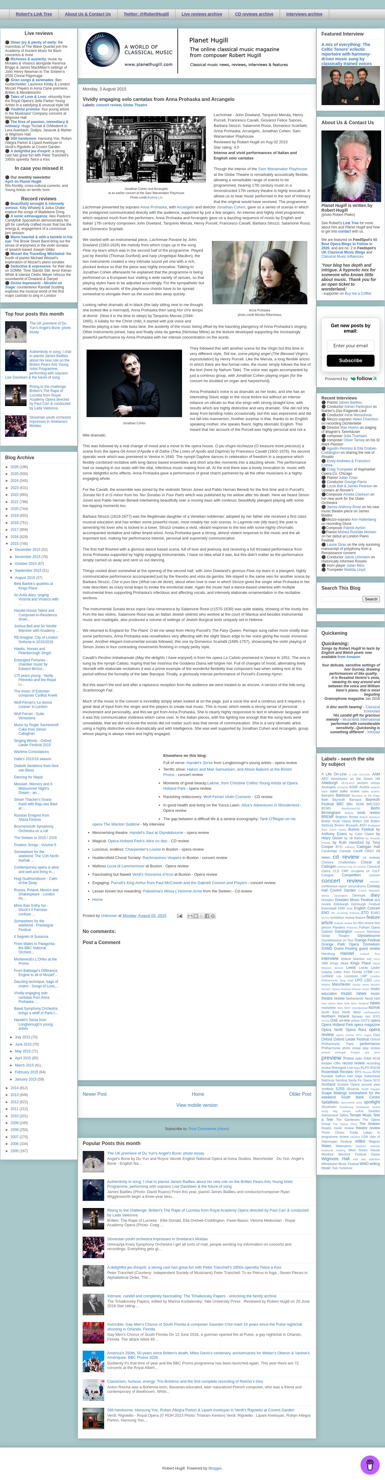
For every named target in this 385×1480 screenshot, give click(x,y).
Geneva (360, 931)
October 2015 (26, 564)
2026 (15, 467)
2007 (15, 1137)
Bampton (327, 795)
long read (346, 980)
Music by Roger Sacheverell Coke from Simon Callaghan (36, 729)
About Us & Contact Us (88, 14)
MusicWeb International (361, 719)
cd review (346, 857)
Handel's (200, 762)
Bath (324, 799)
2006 (15, 1144)
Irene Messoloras (358, 415)
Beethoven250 (351, 808)
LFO (377, 972)
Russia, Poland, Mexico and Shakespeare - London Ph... (36, 894)
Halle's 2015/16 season (32, 759)
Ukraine (355, 1136)
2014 (15, 1088)
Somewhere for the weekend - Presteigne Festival (33, 925)
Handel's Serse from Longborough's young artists (33, 1024)
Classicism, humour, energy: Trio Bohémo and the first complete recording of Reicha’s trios (185, 1381)
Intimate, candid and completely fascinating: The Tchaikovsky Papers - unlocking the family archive (191, 1296)
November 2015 (28, 557)
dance (325, 895)
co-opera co (360, 871)
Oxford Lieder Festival (351, 1039)
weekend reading (333, 1150)
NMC (347, 1007)
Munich (375, 984)
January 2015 (26, 1079)
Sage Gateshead (367, 1076)
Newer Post (95, 1094)
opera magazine (367, 1025)
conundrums (357, 886)
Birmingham (331, 813)
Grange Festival (367, 940)
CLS (336, 871)
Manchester (341, 984)
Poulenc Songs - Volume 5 (35, 845)
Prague (355, 1052)
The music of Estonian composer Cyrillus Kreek (35, 693)
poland (325, 1052)
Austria (364, 787)
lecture (339, 967)
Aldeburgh (329, 783)
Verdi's (152, 874)
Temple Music (361, 1115)
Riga (357, 1067)
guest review (369, 948)
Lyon (377, 980)
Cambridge (329, 851)
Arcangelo (186, 207)
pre (367, 1052)
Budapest (374, 825)
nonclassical (359, 1007)
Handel (347, 953)
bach (324, 791)
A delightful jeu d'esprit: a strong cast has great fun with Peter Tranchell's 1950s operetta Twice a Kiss (194, 1267)
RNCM (375, 1067)
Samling (341, 1080)
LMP (364, 976)
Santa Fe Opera (360, 1080)
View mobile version (197, 1105)
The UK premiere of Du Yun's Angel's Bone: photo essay (155, 1153)
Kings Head (339, 963)
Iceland (364, 953)
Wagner (374, 1141)
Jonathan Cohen (231, 207)
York (335, 1168)
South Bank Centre (360, 1097)
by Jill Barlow (354, 838)
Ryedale (327, 1076)
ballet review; (371, 791)
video (360, 1141)
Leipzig (326, 972)
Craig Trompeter (340, 469)
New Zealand (360, 1003)
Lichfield (327, 976)
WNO (364, 1164)
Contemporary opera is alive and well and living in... (36, 869)
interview (329, 958)
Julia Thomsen (355, 436)
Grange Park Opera (340, 944)
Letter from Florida (348, 972)
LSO (368, 980)
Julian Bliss (355, 565)
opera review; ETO (349, 1035)
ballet (334, 791)
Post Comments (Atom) (209, 1128)
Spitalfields (330, 1102)
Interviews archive (304, 14)
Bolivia (349, 812)
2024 (15, 481)
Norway (357, 1016)
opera (375, 1020)
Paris (350, 1044)
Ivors (377, 958)
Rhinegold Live (342, 1067)
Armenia (342, 787)
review (326, 1067)
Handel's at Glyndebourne (157, 832)
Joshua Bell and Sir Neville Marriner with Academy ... (36, 628)
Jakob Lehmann (357, 557)
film (355, 923)
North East (330, 1012)
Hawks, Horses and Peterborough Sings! (32, 651)
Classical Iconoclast (372, 709)
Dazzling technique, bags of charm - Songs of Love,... (36, 984)
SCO (376, 1080)
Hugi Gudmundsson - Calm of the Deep (35, 881)
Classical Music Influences (342, 256)
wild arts (359, 1159)
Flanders (339, 927)
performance (370, 1044)
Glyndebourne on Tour (337, 940)
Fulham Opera (369, 927)
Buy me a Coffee (358, 293)
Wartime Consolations (31, 752)
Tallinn (344, 1115)
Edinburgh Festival (365, 904)
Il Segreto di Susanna (31, 937)
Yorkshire (345, 1168)
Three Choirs (332, 1132)
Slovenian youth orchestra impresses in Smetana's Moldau (157, 1239)
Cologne (327, 875)
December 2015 (28, 550)
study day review (336, 1111)
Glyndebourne (369, 936)
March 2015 (25, 1065)
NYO (376, 1016)
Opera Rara (356, 1030)
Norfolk (374, 1008)
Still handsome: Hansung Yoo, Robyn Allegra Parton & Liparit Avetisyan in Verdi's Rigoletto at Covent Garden (200, 1410)
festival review (343, 923)
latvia (376, 963)
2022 (15, 495)
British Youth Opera (336, 821)
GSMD (326, 948)
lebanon (326, 967)
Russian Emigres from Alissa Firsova (31, 817)
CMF (345, 871)
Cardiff (358, 851)
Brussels (352, 825)
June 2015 (24, 1044)
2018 (15, 523)
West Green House (364, 1150)
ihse (377, 953)
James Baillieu (350, 402)
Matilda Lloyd (354, 570)
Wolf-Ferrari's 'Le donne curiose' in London (33, 704)
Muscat (356, 989)
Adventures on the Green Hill (355, 778)
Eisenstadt (328, 908)
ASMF (353, 787)
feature (360, 917)
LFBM (368, 972)
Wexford (327, 1154)
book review (369, 813)
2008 (15, 1130)
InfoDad (373, 732)
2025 (15, 474)
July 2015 (23, 1037)
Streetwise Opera (368, 1107)
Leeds (351, 968)
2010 (15, 1116)
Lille (338, 976)
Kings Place (361, 963)
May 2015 (23, 1051)
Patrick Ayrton (355, 528)
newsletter (328, 1007)
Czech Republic (369, 890)
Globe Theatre (135, 105)
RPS (358, 1072)
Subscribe (350, 360)
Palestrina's (172, 891)
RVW (376, 1072)
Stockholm (328, 1107)
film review (366, 923)
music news (353, 993)
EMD (341, 908)
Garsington (343, 931)
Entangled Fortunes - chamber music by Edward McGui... (30, 664)
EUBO (375, 913)
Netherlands (354, 998)
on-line (344, 1020)
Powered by (351, 378)
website (375, 1146)
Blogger (214, 1468)
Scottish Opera (348, 1084)
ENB (350, 908)
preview (331, 1058)
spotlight (372, 1102)
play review (371, 1048)
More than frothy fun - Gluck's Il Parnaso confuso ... (31, 909)
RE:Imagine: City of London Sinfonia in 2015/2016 (36, 639)
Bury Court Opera (333, 829)
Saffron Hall (344, 1076)
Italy (369, 958)
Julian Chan (348, 478)
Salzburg (327, 1080)
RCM (376, 1058)
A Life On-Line (333, 774)
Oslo (376, 1035)
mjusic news (360, 984)
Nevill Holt (372, 998)
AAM (376, 774)
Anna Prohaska (153, 207)
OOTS (365, 1020)
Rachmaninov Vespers (162, 857)
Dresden (327, 900)
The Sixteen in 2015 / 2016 (35, 838)
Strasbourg (346, 1107)
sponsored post (351, 1102)
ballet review (349, 791)
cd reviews (371, 857)
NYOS (325, 1020)
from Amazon (349, 657)
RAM (367, 1058)
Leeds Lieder (369, 967)
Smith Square (370, 1089)
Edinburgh (341, 904)
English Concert (367, 908)
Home (98, 899)
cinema (341, 866)
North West (351, 1012)
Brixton (340, 825)
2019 (15, 516)
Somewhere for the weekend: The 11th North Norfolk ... (36, 856)
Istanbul (358, 958)
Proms (348, 1058)
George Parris (355, 482)
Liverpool (351, 976)
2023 (15, 488)
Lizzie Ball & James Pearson (349, 486)
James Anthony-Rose (344, 507)
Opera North (332, 1030)
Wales (326, 1146)
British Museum (370, 817)
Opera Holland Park (337, 1025)
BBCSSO (373, 804)
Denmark (359, 895)
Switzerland (329, 1115)
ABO (324, 778)
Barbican (343, 795)
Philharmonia (330, 1048)
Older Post (300, 1094)
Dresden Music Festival (354, 900)
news (375, 1003)
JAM (324, 963)
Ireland (346, 958)
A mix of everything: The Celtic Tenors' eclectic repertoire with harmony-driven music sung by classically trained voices (346, 54)
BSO (363, 825)
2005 (15, 1151)
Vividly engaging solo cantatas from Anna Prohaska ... (31, 997)
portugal (340, 1052)
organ (368, 1035)
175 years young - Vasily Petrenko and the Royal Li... (35, 680)
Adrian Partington (358, 407)
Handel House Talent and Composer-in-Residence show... (35, 614)
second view (370, 1084)
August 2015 (25, 578)
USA (364, 1136)
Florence (352, 927)
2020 (15, 509)
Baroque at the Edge (366, 795)
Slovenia (353, 1089)
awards (375, 787)
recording (373, 1063)
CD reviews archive (254, 14)
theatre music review (337, 1128)
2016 (15, 537)
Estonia (354, 913)
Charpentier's (143, 849)
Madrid (325, 984)
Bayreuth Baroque (346, 799)
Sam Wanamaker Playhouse (282, 169)
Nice (340, 1007)
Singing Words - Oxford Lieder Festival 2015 (32, 743)
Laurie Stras (336, 544)
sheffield (327, 1089)
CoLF (376, 871)
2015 (15, 544)
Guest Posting (345, 948)
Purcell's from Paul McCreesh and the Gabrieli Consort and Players (179, 882)
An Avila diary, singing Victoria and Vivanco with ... (36, 599)
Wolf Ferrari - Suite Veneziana (29, 716)
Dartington (340, 895)
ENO (325, 913)
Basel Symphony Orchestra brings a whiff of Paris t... (36, 1010)
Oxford (326, 1039)
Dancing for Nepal (28, 777)
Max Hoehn (350, 427)
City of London (356, 866)
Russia (367, 1072)
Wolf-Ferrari (227, 796)
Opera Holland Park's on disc (138, 841)
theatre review (368, 1128)
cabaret (350, 847)
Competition (351, 875)
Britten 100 (360, 821)
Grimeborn (371, 944)
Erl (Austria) (339, 913)
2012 (15, 1102)
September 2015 (28, 570)
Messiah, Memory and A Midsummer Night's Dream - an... (33, 788)
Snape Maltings (334, 1093)
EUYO (325, 917)
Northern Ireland (335, 1016)
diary (375, 895)
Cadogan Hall (368, 847)
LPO (358, 980)
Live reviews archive (202, 14)
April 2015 (23, 1058)
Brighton (341, 817)
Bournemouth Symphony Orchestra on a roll (33, 828)
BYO (339, 847)
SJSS (339, 1089)
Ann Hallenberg (363, 519)
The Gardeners (348, 1119)
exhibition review (342, 917)
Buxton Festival (361, 829)
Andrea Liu (154, 197)
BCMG (326, 808)
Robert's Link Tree (34, 14)
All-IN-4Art (347, 783)
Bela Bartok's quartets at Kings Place (33, 586)
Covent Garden (343, 890)
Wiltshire (374, 1159)
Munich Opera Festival (336, 989)
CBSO (369, 851)
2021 (15, 502)
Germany (373, 931)
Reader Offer (331, 1063)
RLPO (365, 1067)
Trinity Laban (360, 1132)
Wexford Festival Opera (359, 1154)
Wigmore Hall (335, 1158)
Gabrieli (326, 931)
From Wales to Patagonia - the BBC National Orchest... (35, 948)
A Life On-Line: (359, 774)
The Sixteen (369, 1124)
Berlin (375, 808)
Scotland (328, 1084)
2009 (15, 1123)
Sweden (374, 1111)
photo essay (351, 1048)
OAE (334, 1020)
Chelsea (327, 862)
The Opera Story (345, 1124)
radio (358, 1058)
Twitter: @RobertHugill (146, 14)
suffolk (359, 1111)
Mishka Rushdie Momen (357, 532)
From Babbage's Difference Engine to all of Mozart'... (36, 973)
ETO (365, 913)
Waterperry (344, 1146)
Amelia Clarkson (356, 494)
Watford (361, 1146)
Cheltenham (347, 862)
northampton (372, 1012)
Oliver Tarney (354, 440)
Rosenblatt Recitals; (337, 1072)
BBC (340, 804)
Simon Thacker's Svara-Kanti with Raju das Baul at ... (35, 803)
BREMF (327, 817)
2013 (15, 1095)
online (355, 1020)
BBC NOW (355, 804)
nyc (367, 1016)
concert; (375, 881)
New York (343, 1003)
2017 (15, 530)
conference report (334, 886)
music (365, 989)
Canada (345, 851)
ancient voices (368, 783)
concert (374, 875)
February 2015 (27, 1072)
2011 (15, 1109)
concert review (108, 105)
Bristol (353, 817)
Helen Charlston (365, 419)
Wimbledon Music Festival (340, 1164)
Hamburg (328, 953)
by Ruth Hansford (348, 842)
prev (377, 1052)
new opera (328, 1003)
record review (353, 1063)
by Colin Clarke (361, 834)
